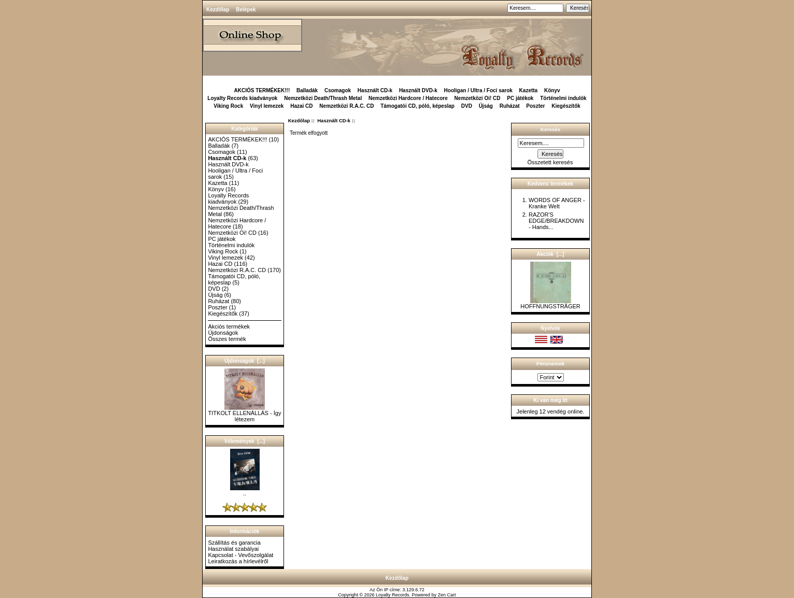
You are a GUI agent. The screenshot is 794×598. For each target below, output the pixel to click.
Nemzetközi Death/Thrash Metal (323, 98)
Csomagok (337, 90)
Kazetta (528, 90)
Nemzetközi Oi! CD (478, 98)
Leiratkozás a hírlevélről (238, 561)
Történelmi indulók (563, 98)
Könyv (552, 90)
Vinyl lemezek (266, 106)
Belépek (246, 9)
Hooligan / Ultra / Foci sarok (478, 90)
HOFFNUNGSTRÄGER (550, 303)
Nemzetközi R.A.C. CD (346, 106)
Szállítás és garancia (234, 542)
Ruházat (510, 106)
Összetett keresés (550, 162)
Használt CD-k (333, 120)
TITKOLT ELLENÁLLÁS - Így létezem (244, 413)
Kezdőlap (217, 9)
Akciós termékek (229, 326)
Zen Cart (447, 594)
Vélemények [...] (244, 441)
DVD (466, 106)
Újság (486, 106)
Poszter (535, 106)
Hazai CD (301, 106)
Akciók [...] (550, 254)
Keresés (550, 129)
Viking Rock (228, 106)
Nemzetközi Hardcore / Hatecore (408, 98)
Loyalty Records (392, 594)
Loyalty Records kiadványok (242, 98)
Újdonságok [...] (244, 361)
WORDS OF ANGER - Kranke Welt (557, 203)
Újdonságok (223, 333)
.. (245, 490)
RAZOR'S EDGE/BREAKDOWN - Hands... (556, 220)
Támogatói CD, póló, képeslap (417, 106)
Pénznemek (550, 363)
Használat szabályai (233, 549)
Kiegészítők (565, 106)
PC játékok (520, 98)
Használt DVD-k (418, 90)
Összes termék (227, 339)
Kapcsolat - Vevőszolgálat (240, 555)
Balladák (307, 90)
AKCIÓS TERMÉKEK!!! (262, 90)
